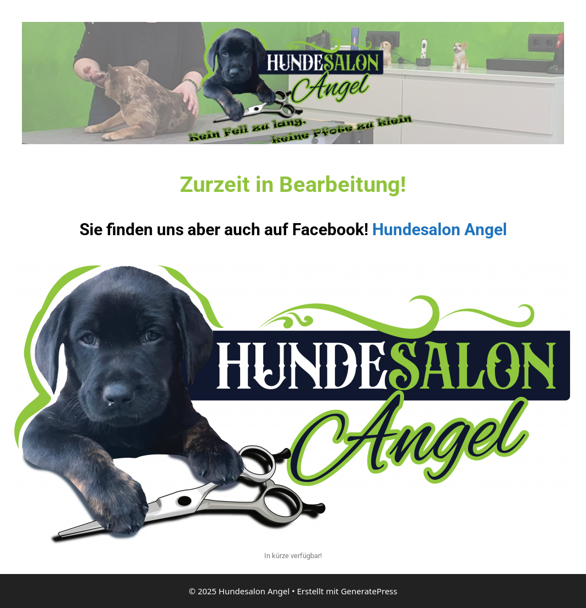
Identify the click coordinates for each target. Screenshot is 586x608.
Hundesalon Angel (439, 229)
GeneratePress (369, 591)
